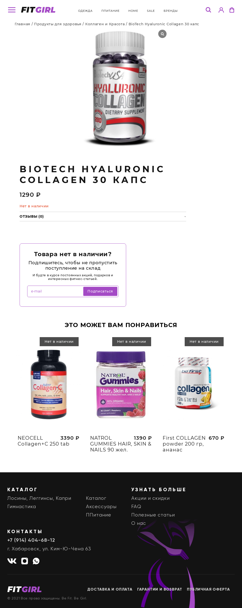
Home (133, 11)
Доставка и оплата (110, 590)
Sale (151, 11)
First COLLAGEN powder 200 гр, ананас (184, 446)
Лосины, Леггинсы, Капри (39, 498)
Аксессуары (101, 506)
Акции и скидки (150, 498)
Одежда (85, 11)
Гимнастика (21, 506)
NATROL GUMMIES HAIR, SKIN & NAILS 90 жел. (120, 446)
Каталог (96, 498)
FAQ (136, 506)
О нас (138, 523)
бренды (171, 11)
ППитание (110, 11)
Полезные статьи (153, 515)
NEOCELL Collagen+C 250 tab (44, 443)
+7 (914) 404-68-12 (31, 540)
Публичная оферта (208, 590)
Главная (22, 24)
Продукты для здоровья (58, 24)
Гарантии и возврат (159, 590)
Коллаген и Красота (105, 24)
